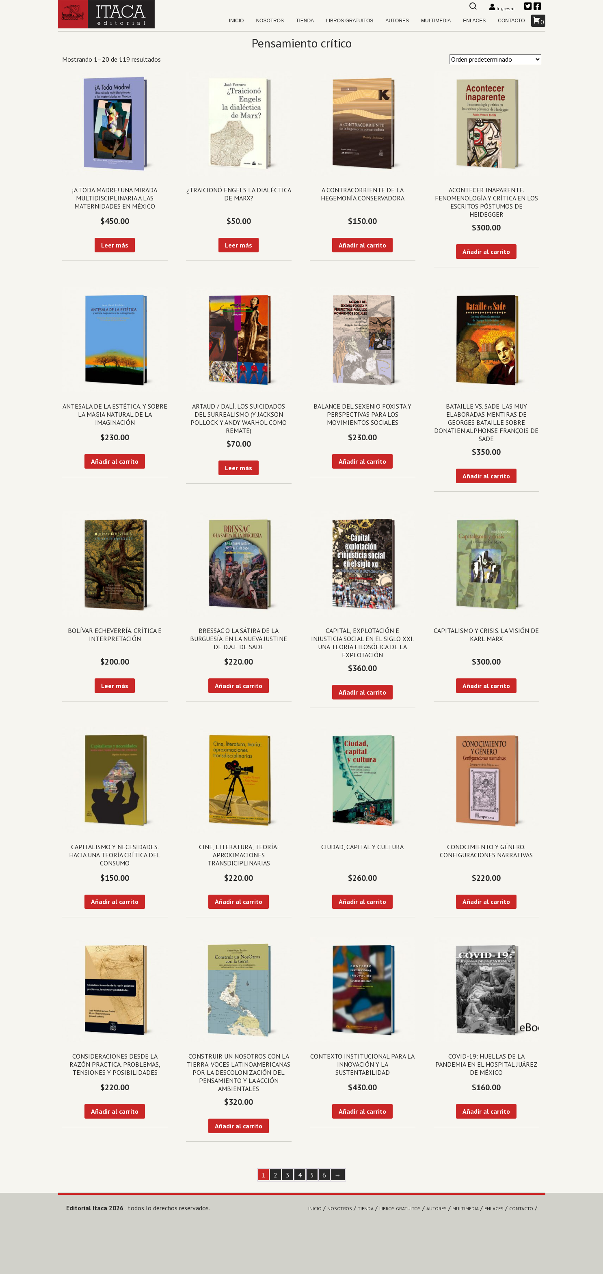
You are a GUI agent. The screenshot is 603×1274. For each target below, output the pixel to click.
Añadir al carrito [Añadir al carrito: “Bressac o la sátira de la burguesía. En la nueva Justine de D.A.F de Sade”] (238, 686)
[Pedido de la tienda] (495, 59)
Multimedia (436, 21)
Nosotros (270, 21)
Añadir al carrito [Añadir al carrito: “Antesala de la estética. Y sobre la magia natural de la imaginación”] (114, 461)
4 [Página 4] (300, 1175)
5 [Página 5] (312, 1175)
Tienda (305, 21)
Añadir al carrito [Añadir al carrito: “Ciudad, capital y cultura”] (362, 901)
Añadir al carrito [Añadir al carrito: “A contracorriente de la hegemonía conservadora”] (362, 245)
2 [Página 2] (275, 1175)
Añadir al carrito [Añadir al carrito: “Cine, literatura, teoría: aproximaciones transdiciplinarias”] (238, 901)
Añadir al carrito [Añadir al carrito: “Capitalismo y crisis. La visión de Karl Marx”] (486, 686)
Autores (397, 21)
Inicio (236, 21)
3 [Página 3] (288, 1175)
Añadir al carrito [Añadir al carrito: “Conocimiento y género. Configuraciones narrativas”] (486, 901)
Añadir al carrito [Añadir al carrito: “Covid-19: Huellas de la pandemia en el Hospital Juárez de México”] (486, 1111)
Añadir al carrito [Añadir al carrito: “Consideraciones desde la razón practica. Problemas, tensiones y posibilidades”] (114, 1111)
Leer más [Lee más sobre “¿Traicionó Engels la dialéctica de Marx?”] (238, 245)
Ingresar (502, 8)
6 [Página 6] (324, 1175)
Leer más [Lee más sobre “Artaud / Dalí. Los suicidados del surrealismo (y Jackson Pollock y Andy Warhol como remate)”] (238, 468)
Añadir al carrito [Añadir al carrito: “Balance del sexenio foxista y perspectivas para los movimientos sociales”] (362, 461)
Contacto (511, 21)
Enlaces (474, 21)
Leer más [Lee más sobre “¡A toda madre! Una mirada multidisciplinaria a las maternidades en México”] (114, 245)
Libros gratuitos (349, 21)
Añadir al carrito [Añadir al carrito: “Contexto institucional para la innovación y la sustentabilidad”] (362, 1111)
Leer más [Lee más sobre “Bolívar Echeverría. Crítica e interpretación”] (114, 686)
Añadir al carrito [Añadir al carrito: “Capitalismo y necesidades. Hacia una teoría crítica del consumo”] (114, 901)
